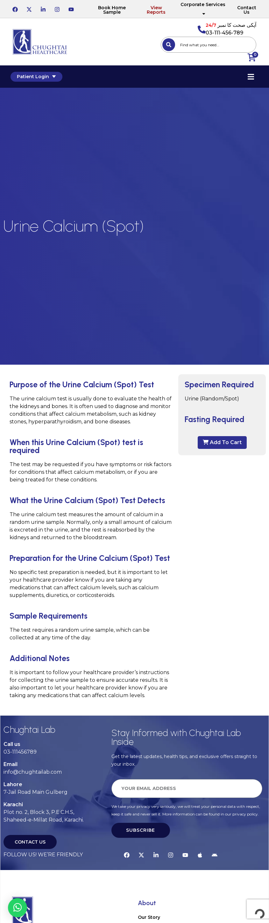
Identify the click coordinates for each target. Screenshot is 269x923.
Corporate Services (203, 9)
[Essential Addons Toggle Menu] (248, 77)
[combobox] (208, 45)
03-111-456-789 (224, 33)
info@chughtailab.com (33, 772)
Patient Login (38, 76)
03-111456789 (20, 752)
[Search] (168, 44)
